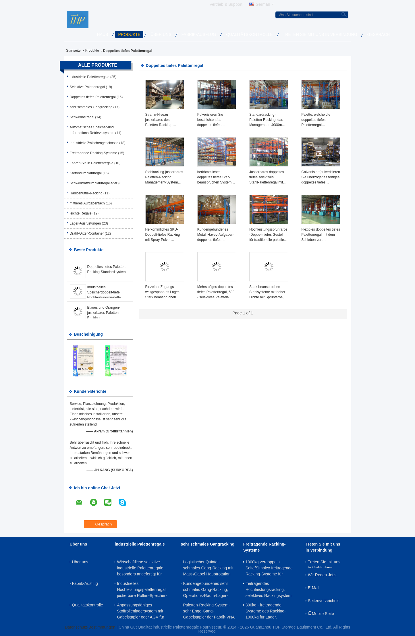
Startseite (73, 51)
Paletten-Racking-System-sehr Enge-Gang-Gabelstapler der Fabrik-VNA (209, 611)
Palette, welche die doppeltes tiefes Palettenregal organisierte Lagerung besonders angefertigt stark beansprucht (318, 120)
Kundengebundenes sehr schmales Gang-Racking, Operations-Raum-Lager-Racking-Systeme (205, 589)
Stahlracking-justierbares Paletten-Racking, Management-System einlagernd (164, 177)
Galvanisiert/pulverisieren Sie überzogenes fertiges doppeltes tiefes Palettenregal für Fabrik (320, 177)
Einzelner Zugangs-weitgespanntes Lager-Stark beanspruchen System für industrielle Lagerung (162, 292)
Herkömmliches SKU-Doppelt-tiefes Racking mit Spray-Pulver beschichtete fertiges (162, 234)
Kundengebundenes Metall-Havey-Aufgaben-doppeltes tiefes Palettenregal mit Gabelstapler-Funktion (215, 234)
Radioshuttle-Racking (86, 193)
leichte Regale (81, 213)
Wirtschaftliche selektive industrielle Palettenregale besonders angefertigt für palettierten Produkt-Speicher (143, 568)
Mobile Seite (321, 613)
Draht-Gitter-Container (87, 233)
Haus (102, 34)
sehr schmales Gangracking (91, 107)
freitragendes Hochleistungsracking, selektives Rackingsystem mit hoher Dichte (269, 589)
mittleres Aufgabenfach (87, 203)
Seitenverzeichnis (323, 600)
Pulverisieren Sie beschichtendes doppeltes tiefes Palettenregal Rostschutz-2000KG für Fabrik (215, 120)
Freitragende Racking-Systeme (93, 153)
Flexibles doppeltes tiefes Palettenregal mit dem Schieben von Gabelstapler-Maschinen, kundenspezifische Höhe (320, 234)
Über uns (160, 34)
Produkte (129, 34)
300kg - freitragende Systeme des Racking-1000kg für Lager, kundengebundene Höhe (267, 611)
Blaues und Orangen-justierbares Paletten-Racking (103, 313)
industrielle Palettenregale (89, 77)
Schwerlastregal (82, 117)
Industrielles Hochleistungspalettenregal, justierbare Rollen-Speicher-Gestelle (142, 589)
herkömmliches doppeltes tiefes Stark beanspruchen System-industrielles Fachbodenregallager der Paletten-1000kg (216, 177)
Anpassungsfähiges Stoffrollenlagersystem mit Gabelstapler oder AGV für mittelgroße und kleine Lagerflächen (140, 611)
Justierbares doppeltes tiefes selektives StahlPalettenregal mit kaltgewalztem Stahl (266, 177)
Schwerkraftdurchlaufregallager (93, 183)
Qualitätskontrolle (249, 34)
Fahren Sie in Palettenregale (91, 163)
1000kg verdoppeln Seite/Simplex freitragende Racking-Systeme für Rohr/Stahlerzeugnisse (269, 568)
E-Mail (313, 587)
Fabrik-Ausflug (199, 34)
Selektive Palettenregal (87, 87)
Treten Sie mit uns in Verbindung (320, 34)
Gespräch (378, 34)
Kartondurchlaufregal (86, 173)
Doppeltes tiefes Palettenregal (93, 97)
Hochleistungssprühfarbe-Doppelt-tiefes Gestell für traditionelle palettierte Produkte (268, 234)
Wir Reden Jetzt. (322, 575)
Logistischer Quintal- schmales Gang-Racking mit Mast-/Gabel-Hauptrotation (208, 568)
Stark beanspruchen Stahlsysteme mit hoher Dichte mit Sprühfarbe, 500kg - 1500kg (267, 292)
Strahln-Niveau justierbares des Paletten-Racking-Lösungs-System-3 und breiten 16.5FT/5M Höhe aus (164, 120)
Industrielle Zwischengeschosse (94, 143)
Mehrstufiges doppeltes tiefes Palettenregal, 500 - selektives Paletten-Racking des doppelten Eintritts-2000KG (215, 292)
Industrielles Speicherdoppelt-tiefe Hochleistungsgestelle (104, 292)
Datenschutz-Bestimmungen (90, 627)
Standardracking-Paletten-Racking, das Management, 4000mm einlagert (267, 120)
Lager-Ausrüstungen (85, 223)
